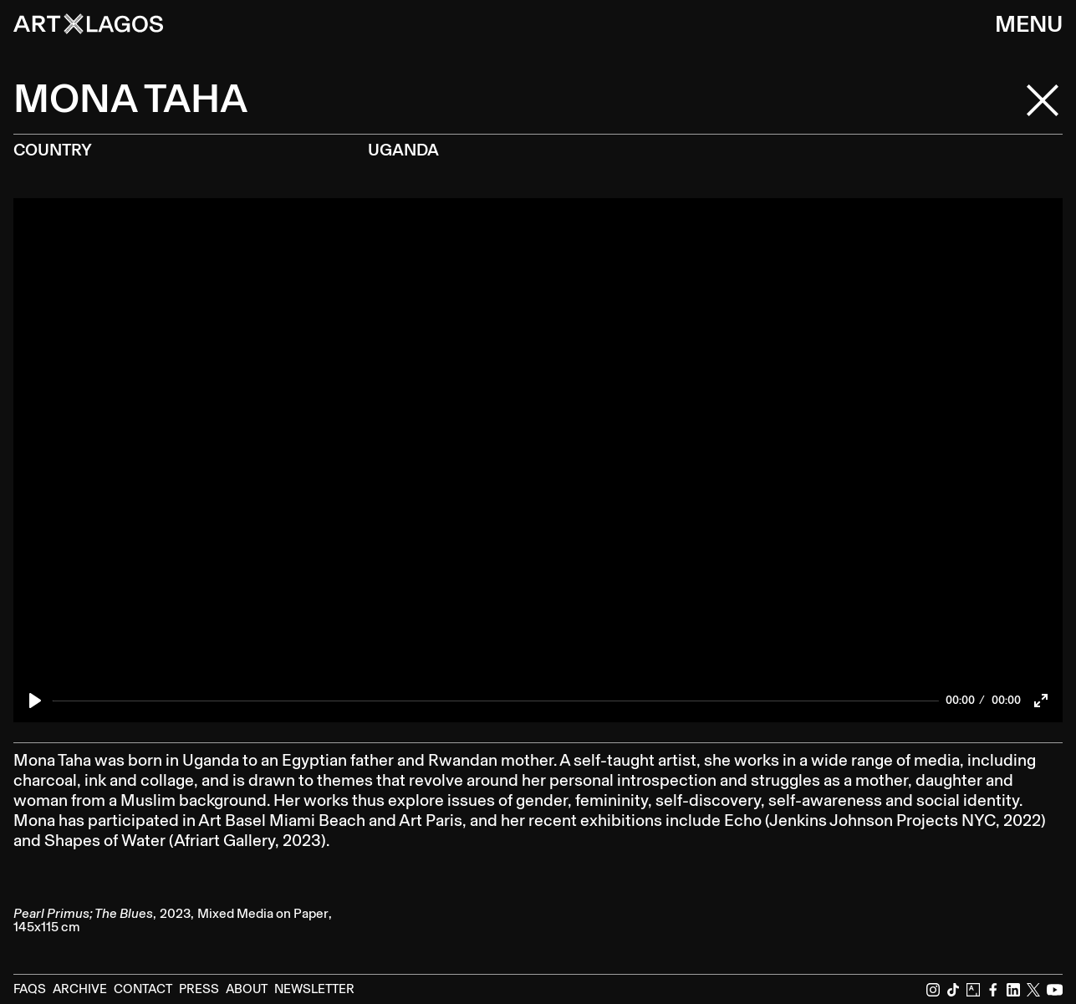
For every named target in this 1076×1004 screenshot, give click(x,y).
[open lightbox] (183, 880)
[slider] (496, 700)
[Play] (35, 700)
